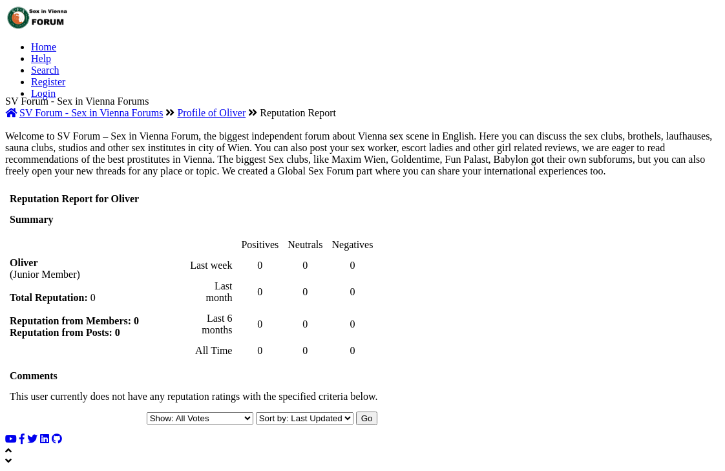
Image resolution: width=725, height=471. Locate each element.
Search (45, 70)
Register (48, 81)
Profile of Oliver (211, 112)
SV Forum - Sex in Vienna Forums (91, 112)
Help (41, 58)
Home (43, 46)
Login (43, 93)
